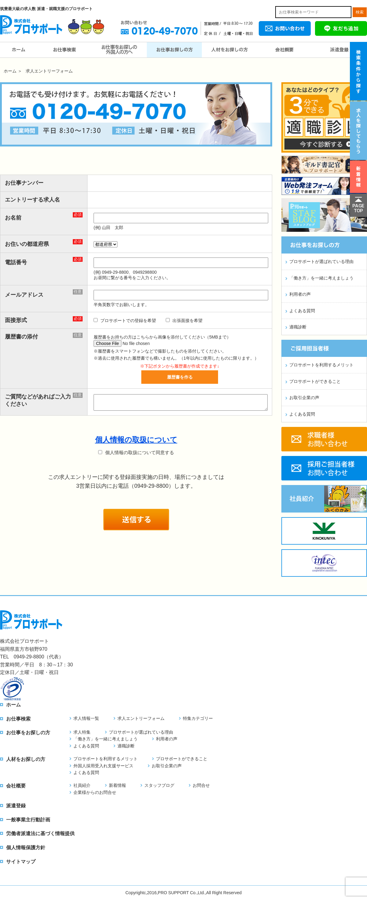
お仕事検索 (64, 49)
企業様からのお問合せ (94, 792)
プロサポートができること (315, 381)
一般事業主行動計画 (28, 819)
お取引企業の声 (304, 397)
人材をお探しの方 (229, 49)
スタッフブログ (159, 785)
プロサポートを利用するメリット (321, 364)
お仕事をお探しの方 (174, 49)
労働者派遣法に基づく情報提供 (40, 833)
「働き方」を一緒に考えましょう (321, 278)
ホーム (18, 49)
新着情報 (117, 785)
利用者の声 (300, 294)
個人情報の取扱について (136, 439)
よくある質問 (302, 310)
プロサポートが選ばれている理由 (321, 261)
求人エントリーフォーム (141, 718)
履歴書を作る (180, 377)
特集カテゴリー (198, 718)
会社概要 (284, 49)
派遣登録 (339, 49)
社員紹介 (82, 785)
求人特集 (82, 732)
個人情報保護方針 (25, 847)
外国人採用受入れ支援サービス (103, 765)
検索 (360, 12)
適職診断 (297, 326)
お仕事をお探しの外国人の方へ (119, 49)
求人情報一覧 (86, 718)
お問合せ (201, 785)
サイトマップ (20, 861)
